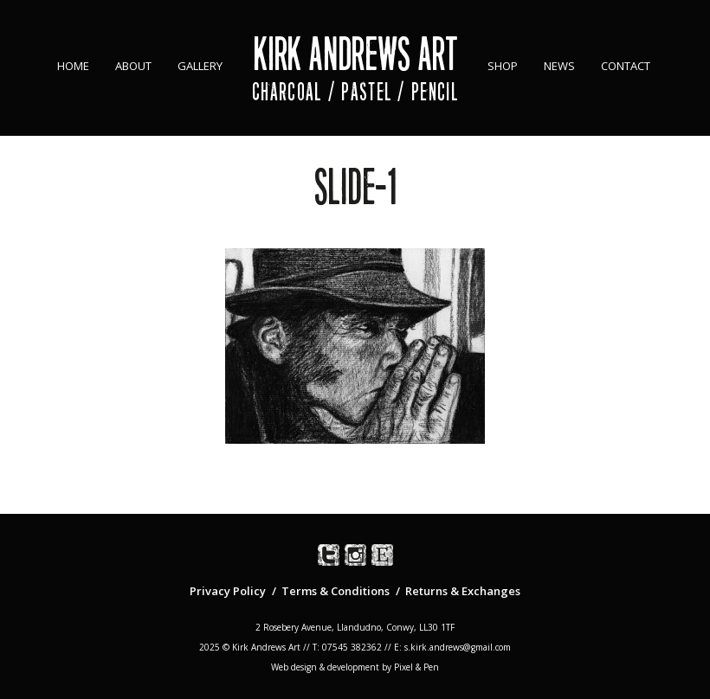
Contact (625, 66)
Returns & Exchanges (462, 591)
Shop (502, 66)
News (559, 66)
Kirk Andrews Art (355, 54)
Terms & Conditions (335, 591)
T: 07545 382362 (347, 647)
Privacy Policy (228, 591)
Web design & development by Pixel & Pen (355, 667)
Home (73, 66)
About (133, 66)
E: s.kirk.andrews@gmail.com (452, 647)
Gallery (200, 66)
